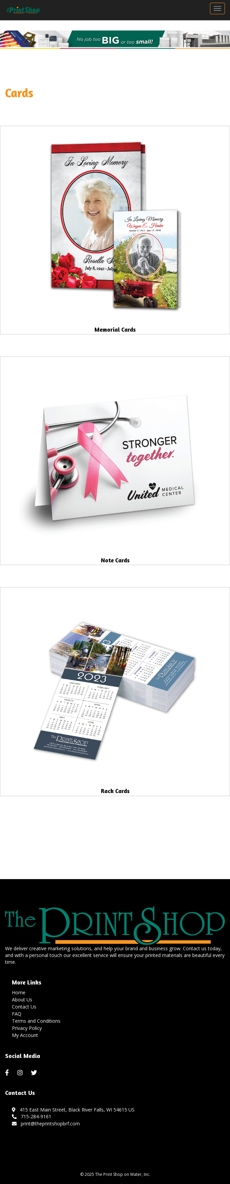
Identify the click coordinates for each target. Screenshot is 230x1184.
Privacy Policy (27, 1028)
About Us (22, 999)
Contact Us (24, 1006)
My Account (25, 1035)
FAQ (16, 1014)
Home (18, 992)
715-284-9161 (31, 1116)
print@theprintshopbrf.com (46, 1123)
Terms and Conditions (36, 1021)
